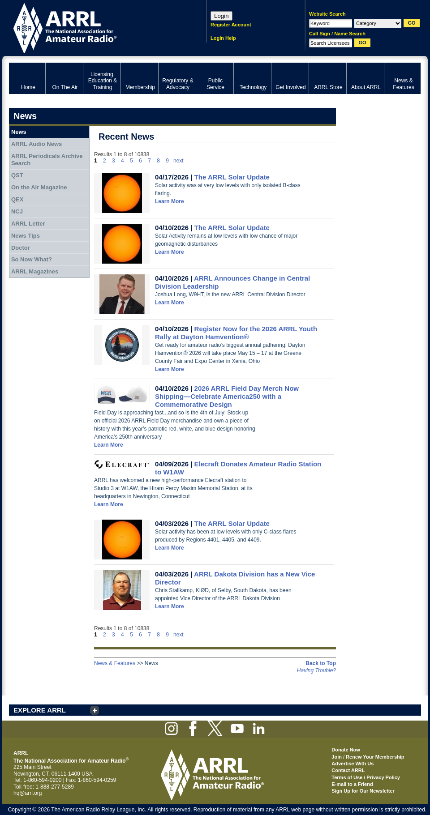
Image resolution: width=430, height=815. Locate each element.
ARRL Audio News (36, 144)
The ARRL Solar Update (232, 177)
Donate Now (345, 749)
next (178, 161)
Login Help (223, 38)
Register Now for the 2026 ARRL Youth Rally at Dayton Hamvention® (236, 333)
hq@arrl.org (27, 793)
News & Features (114, 663)
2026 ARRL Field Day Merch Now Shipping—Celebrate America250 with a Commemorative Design (227, 396)
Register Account (231, 24)
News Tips (25, 235)
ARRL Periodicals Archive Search (47, 159)
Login (221, 16)
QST (17, 175)
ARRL (96, 27)
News (18, 131)
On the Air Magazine (39, 187)
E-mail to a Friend (352, 784)
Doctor (20, 247)
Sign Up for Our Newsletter (363, 791)
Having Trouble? (316, 670)
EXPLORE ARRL (39, 710)
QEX (17, 199)
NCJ (17, 211)
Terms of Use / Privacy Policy (365, 777)
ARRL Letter (28, 223)
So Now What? (31, 259)
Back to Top (320, 663)
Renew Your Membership (375, 757)
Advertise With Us (352, 763)
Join (336, 757)
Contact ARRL (348, 770)
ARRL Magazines (34, 271)
